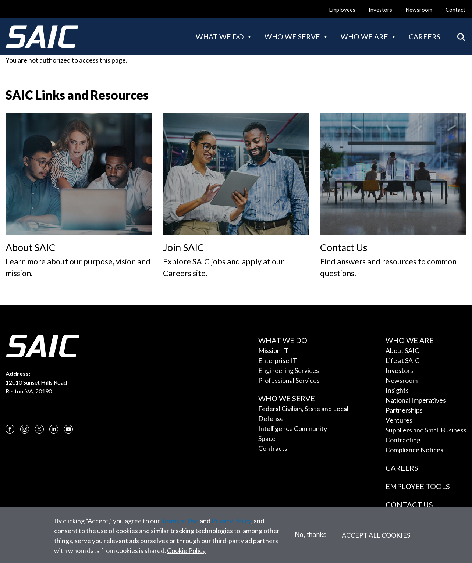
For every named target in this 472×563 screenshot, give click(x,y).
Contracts (272, 448)
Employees (342, 9)
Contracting (403, 440)
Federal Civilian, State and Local (303, 409)
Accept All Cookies (376, 540)
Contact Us (409, 504)
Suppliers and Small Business (426, 430)
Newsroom (418, 9)
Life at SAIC (402, 360)
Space (267, 438)
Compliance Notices (414, 450)
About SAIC (402, 350)
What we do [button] (220, 36)
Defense (271, 418)
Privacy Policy (231, 525)
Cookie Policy (186, 555)
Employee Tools (418, 486)
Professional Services (289, 380)
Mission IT (273, 350)
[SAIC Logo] (42, 36)
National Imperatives (416, 400)
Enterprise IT (277, 360)
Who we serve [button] (292, 36)
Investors (380, 9)
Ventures (399, 420)
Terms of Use (180, 525)
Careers (424, 36)
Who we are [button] (364, 36)
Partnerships (404, 410)
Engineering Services (288, 370)
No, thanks (311, 539)
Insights (397, 390)
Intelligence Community (292, 428)
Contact (455, 9)
